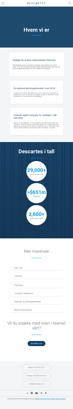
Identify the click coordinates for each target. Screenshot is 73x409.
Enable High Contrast (42, 399)
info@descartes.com (36, 384)
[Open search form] (69, 3)
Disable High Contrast (58, 399)
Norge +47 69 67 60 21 (36, 367)
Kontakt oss (36, 343)
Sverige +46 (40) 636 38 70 (36, 376)
